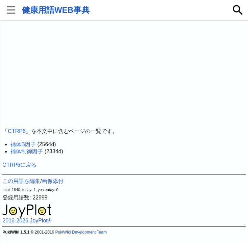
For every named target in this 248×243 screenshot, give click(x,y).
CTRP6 (16, 131)
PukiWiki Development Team (81, 232)
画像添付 (53, 181)
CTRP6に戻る (19, 165)
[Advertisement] (124, 74)
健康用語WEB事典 (56, 10)
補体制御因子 (26, 151)
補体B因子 (23, 144)
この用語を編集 (21, 181)
